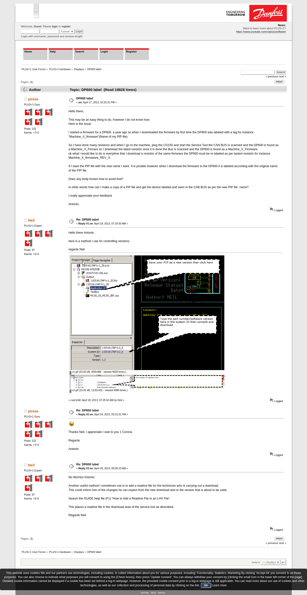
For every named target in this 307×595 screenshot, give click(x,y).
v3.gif (74, 390)
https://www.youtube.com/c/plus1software (261, 31)
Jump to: (256, 562)
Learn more (219, 585)
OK (206, 585)
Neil (31, 220)
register (66, 26)
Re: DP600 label (87, 219)
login (55, 26)
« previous (272, 543)
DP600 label (84, 98)
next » (282, 543)
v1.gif (74, 371)
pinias (33, 99)
